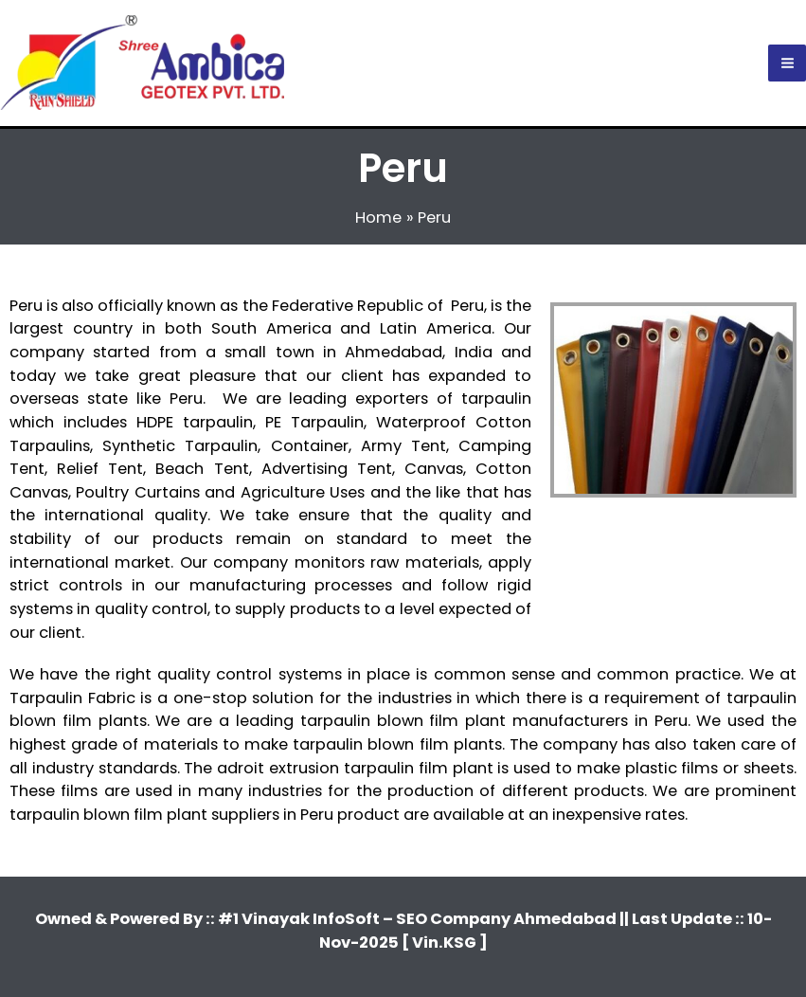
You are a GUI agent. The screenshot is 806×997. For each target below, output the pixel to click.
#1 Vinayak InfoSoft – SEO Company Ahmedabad (418, 919)
